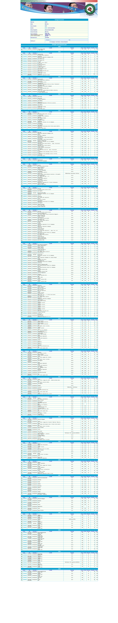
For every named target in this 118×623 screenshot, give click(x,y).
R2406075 (25, 83)
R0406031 (25, 571)
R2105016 (25, 143)
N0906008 (25, 486)
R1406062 (25, 344)
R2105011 (25, 150)
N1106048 (25, 427)
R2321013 (25, 102)
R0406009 (25, 585)
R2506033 (25, 71)
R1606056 (25, 263)
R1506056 (25, 312)
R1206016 (25, 417)
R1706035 (25, 240)
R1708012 (25, 253)
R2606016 (25, 49)
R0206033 (25, 616)
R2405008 (25, 88)
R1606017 (25, 293)
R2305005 (25, 108)
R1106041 (25, 429)
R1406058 (25, 348)
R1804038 (25, 219)
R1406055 (25, 351)
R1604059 (25, 282)
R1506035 (25, 323)
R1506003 (25, 336)
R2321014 (25, 100)
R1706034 (25, 242)
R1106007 (25, 440)
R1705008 (25, 249)
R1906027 (25, 192)
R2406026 (25, 92)
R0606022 (25, 539)
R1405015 (25, 355)
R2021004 (25, 169)
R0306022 (25, 599)
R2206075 (25, 117)
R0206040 (25, 611)
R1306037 (25, 380)
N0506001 (25, 559)
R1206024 (25, 415)
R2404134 (25, 81)
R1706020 (25, 251)
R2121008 (25, 141)
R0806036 (25, 498)
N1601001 (25, 271)
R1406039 (25, 360)
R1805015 (25, 202)
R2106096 (25, 161)
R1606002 (25, 297)
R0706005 (25, 524)
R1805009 (25, 215)
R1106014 (25, 433)
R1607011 (25, 291)
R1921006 (25, 179)
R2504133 (25, 54)
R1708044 (25, 235)
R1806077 (25, 200)
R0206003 (25, 618)
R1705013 (25, 233)
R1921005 (25, 186)
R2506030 (25, 73)
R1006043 (25, 464)
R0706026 (25, 514)
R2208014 (25, 133)
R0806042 (25, 496)
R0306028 (25, 595)
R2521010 (25, 64)
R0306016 (25, 606)
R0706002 (25, 528)
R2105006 (25, 157)
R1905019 (25, 181)
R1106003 (25, 445)
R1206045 (25, 409)
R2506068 (25, 56)
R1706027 (25, 247)
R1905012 (25, 188)
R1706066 (25, 224)
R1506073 (25, 305)
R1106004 (25, 442)
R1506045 (25, 319)
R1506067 (25, 307)
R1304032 (25, 400)
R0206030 (25, 614)
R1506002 (25, 338)
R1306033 (25, 385)
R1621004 (25, 265)
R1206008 (25, 419)
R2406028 (25, 90)
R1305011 (25, 394)
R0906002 (25, 490)
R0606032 (25, 541)
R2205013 (25, 124)
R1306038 (25, 378)
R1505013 (25, 316)
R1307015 (25, 396)
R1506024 (25, 328)
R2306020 (25, 110)
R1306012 (25, 402)
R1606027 (25, 287)
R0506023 (25, 552)
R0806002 (25, 507)
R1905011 (25, 190)
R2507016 (25, 69)
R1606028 (25, 284)
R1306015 (25, 398)
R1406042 (25, 357)
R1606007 (25, 295)
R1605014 (25, 267)
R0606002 (25, 545)
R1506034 (25, 325)
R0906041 (25, 476)
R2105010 (25, 152)
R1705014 (25, 231)
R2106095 (25, 159)
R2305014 (25, 104)
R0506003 (25, 561)
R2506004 (25, 76)
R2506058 (25, 62)
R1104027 (25, 438)
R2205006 (25, 131)
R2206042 (25, 129)
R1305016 (25, 387)
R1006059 (25, 450)
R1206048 (25, 407)
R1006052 (25, 452)
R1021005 (25, 463)
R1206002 (25, 422)
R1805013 (25, 208)
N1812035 (25, 204)
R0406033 (25, 569)
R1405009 (25, 362)
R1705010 (25, 244)
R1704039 (25, 256)
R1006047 (25, 459)
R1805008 (25, 213)
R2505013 (25, 60)
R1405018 (25, 353)
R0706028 (25, 512)
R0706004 (25, 526)
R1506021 (25, 332)
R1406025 (25, 368)
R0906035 (25, 478)
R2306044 (25, 106)
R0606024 (25, 537)
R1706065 (25, 226)
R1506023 (25, 330)
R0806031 (25, 500)
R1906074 (25, 174)
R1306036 (25, 383)
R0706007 (25, 522)
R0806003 (25, 505)
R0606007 (25, 543)
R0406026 (25, 576)
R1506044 (25, 321)
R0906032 (25, 483)
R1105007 (25, 431)
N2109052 (25, 148)
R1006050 (25, 454)
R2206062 (25, 122)
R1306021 (25, 389)
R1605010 (25, 278)
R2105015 (25, 145)
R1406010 (25, 373)
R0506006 (25, 557)
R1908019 (25, 195)
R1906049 (25, 183)
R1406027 (25, 366)
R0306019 (25, 604)
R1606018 (25, 289)
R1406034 (25, 364)
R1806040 (25, 207)
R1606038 (25, 276)
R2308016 (25, 112)
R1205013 (25, 412)
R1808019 (25, 217)
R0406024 (25, 580)
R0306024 (25, 597)
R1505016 (25, 314)
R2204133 (25, 120)
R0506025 (25, 550)
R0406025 (25, 578)
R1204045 (25, 414)
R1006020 (25, 469)
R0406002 (25, 587)
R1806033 (25, 211)
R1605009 (25, 280)
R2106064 (25, 139)
